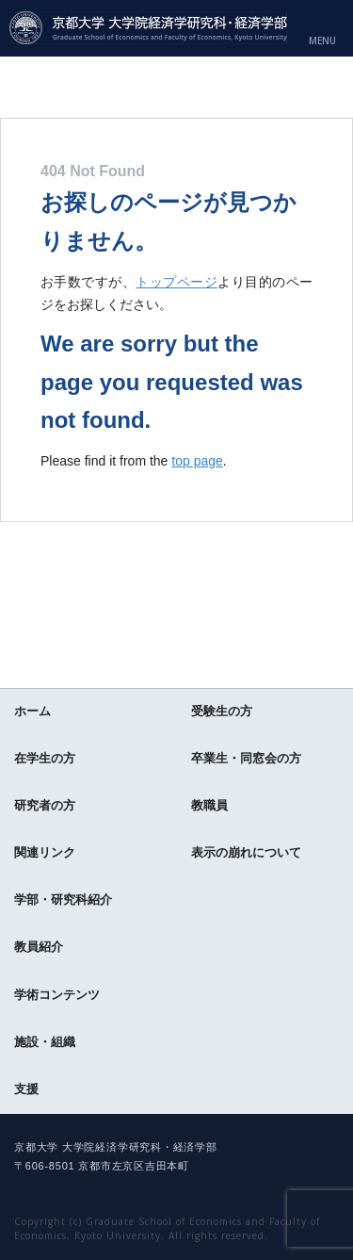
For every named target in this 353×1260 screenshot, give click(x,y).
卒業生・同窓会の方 (246, 758)
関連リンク (44, 852)
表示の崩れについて (246, 852)
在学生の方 (44, 758)
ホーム (32, 711)
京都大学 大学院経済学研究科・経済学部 (148, 27)
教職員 (209, 805)
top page (197, 460)
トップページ (176, 281)
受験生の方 (221, 711)
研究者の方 (44, 805)
